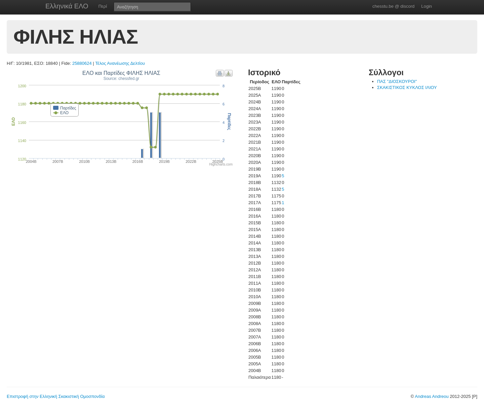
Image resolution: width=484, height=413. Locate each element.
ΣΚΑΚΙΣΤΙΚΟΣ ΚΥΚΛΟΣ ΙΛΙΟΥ (407, 87)
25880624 (82, 63)
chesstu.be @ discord (393, 6)
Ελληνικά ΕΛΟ (66, 6)
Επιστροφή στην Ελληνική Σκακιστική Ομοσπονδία (56, 396)
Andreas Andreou (431, 396)
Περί (102, 6)
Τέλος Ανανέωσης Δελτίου (120, 63)
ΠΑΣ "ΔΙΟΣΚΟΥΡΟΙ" (397, 81)
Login (426, 6)
